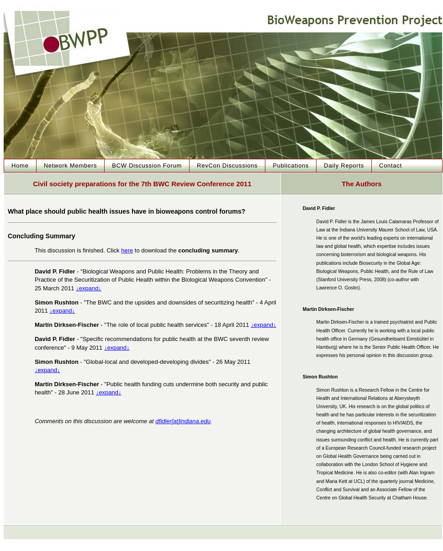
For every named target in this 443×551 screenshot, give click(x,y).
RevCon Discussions (227, 165)
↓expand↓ (88, 288)
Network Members (70, 165)
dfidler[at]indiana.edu (183, 421)
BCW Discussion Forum (147, 165)
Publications (291, 165)
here (127, 250)
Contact (390, 165)
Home (20, 165)
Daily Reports (344, 165)
